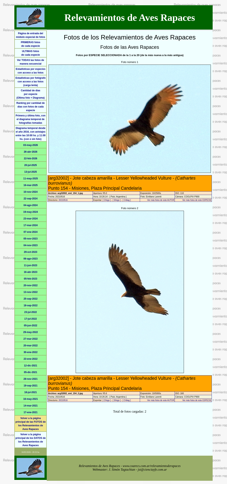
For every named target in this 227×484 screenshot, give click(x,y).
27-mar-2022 (30, 338)
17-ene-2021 (31, 412)
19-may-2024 (30, 212)
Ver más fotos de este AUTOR (160, 200)
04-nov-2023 (30, 245)
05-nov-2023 (30, 238)
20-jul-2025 (30, 165)
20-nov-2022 (30, 285)
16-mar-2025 (30, 185)
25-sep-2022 (31, 298)
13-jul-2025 (30, 171)
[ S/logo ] (117, 200)
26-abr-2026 (30, 151)
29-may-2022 (30, 332)
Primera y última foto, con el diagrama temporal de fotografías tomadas (30, 119)
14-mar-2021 (30, 405)
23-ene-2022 (31, 358)
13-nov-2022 (30, 292)
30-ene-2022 (31, 352)
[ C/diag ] (127, 200)
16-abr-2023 (30, 272)
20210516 (63, 200)
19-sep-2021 (31, 385)
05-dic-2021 (30, 372)
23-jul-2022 (30, 312)
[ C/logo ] (107, 200)
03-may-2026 (30, 145)
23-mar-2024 (30, 218)
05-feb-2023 (30, 278)
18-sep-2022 (31, 305)
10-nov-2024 (30, 191)
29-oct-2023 (30, 252)
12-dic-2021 (30, 365)
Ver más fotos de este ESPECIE (196, 200)
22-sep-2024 (31, 198)
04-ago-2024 (30, 205)
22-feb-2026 (30, 158)
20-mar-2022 (30, 345)
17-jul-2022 (30, 318)
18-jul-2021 (30, 392)
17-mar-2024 (30, 225)
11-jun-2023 (30, 265)
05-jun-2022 (30, 325)
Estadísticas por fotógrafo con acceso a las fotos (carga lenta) (31, 82)
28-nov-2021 (30, 379)
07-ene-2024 (31, 232)
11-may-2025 (30, 178)
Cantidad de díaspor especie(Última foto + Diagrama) (30, 94)
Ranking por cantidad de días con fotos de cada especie (30, 107)
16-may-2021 (30, 399)
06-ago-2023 (30, 258)
